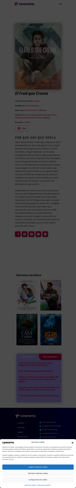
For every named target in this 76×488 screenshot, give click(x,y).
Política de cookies (30, 485)
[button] (72, 442)
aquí (12, 459)
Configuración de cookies (38, 480)
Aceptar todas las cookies (38, 467)
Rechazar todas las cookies (38, 473)
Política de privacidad (43, 485)
